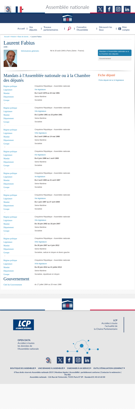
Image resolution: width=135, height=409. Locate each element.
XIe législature (40, 198)
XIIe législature (40, 220)
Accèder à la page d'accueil (20, 27)
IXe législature (40, 155)
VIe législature (40, 90)
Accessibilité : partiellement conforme (85, 372)
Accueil (6, 36)
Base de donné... (24, 36)
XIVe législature (41, 264)
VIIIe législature (41, 133)
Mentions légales (61, 372)
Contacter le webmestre (110, 372)
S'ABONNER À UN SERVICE (78, 368)
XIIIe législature (41, 242)
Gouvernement (105, 59)
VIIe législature (40, 111)
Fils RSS (67, 375)
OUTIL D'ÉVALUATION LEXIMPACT (108, 368)
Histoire (13, 36)
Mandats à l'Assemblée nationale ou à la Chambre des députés (114, 52)
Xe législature (40, 177)
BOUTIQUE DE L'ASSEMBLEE (22, 368)
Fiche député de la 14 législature (111, 80)
